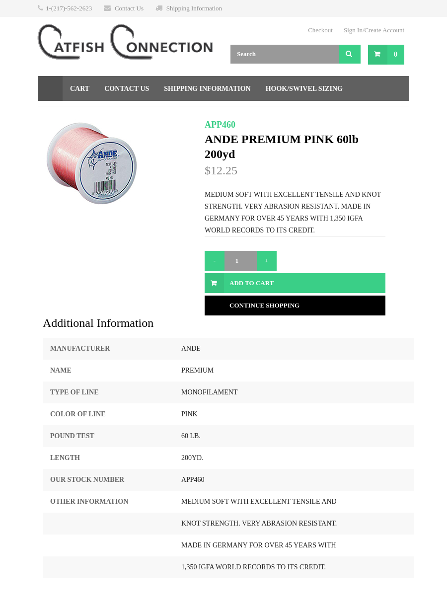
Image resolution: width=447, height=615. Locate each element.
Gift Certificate (78, 113)
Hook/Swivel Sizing (304, 88)
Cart (79, 88)
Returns (142, 113)
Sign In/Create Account (374, 30)
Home (50, 88)
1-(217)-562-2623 (69, 8)
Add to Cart (251, 283)
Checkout (320, 30)
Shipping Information (194, 8)
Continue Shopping (264, 305)
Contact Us (129, 8)
